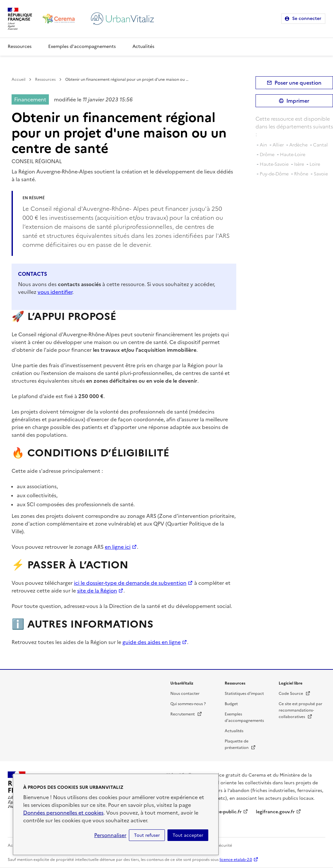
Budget (231, 704)
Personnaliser (110, 835)
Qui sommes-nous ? (188, 704)
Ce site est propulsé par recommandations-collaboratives (300, 710)
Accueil (18, 79)
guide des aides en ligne (151, 642)
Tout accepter (188, 835)
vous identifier (55, 292)
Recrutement (186, 714)
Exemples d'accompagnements (82, 46)
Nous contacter (185, 693)
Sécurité (224, 845)
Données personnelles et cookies (63, 813)
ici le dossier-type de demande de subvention (130, 583)
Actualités (143, 46)
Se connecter (306, 18)
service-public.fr (224, 811)
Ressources (20, 46)
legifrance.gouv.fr (275, 811)
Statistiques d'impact (244, 693)
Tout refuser (147, 835)
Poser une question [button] (297, 83)
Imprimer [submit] (297, 101)
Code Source (294, 693)
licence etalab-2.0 (236, 860)
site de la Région (97, 590)
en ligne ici (117, 547)
